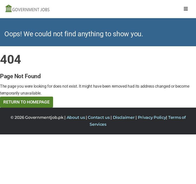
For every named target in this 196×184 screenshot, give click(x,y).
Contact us (99, 117)
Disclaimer (124, 117)
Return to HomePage (26, 102)
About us (76, 117)
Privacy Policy (152, 117)
